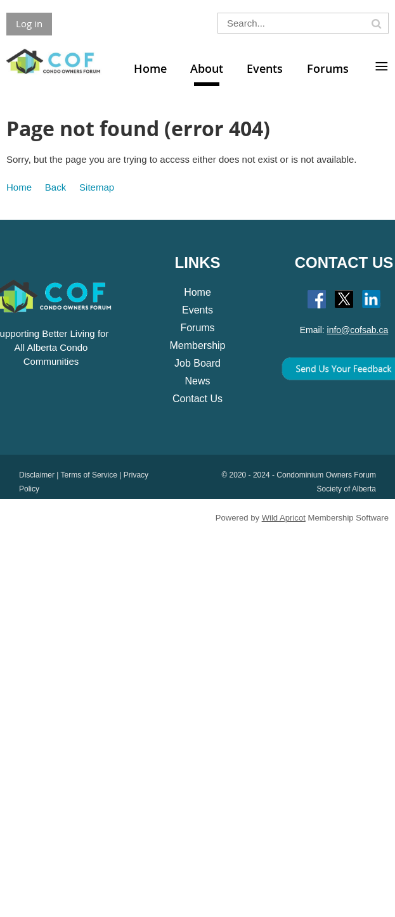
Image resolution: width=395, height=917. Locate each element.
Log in (29, 23)
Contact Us (197, 398)
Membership (197, 345)
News (197, 381)
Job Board (197, 363)
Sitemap (96, 187)
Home (19, 187)
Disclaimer (37, 475)
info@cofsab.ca (358, 330)
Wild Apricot (284, 517)
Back (55, 187)
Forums (197, 327)
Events (197, 310)
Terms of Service (89, 475)
